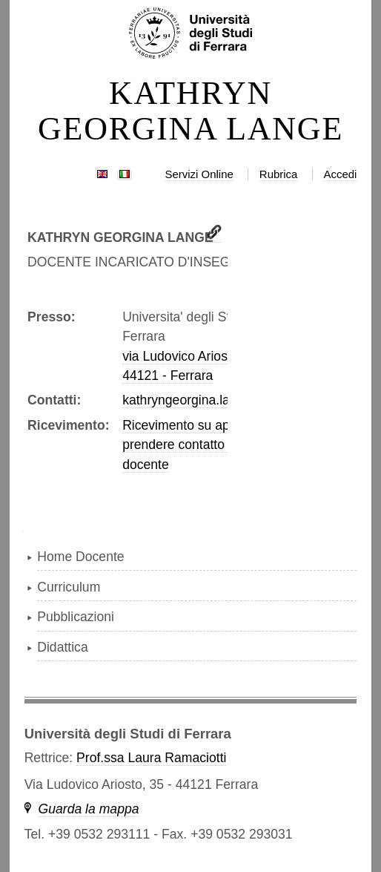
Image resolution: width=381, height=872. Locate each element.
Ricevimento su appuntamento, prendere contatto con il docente (212, 445)
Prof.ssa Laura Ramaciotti (151, 757)
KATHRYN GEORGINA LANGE (190, 111)
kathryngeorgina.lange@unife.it (212, 400)
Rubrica (278, 174)
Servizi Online (199, 174)
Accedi (340, 174)
